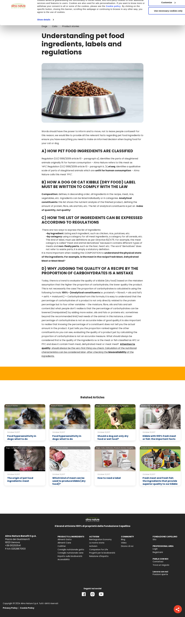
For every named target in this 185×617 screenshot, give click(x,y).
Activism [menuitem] (93, 546)
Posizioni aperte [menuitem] (160, 574)
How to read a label (109, 478)
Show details (43, 32)
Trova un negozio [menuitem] (161, 565)
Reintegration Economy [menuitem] (100, 539)
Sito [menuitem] (154, 539)
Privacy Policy (10, 608)
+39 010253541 (13, 545)
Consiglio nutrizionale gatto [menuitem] (71, 549)
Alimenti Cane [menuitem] (64, 542)
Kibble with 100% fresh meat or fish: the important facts (159, 437)
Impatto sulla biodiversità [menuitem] (70, 556)
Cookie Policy (27, 608)
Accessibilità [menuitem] (64, 559)
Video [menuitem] (124, 542)
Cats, (13, 448)
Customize (161, 15)
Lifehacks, (105, 406)
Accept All (161, 7)
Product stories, (115, 406)
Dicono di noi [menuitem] (127, 546)
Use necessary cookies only (161, 24)
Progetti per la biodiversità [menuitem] (102, 553)
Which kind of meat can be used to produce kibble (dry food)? (69, 481)
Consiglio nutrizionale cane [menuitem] (70, 553)
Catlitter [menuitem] (62, 546)
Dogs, (98, 406)
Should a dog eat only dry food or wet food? (112, 437)
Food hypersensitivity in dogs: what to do (21, 437)
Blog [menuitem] (123, 539)
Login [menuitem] (155, 549)
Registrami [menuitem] (158, 552)
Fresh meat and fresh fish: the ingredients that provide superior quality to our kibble (160, 481)
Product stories (12, 406)
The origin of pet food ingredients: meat (20, 479)
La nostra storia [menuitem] (96, 542)
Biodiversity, (146, 406)
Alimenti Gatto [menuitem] (65, 539)
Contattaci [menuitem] (158, 561)
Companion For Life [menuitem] (98, 549)
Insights (125, 406)
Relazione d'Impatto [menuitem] (99, 556)
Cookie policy (60, 22)
